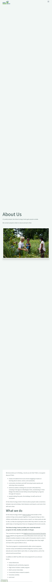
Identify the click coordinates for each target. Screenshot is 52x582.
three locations (27, 515)
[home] (6, 3)
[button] (48, 1)
